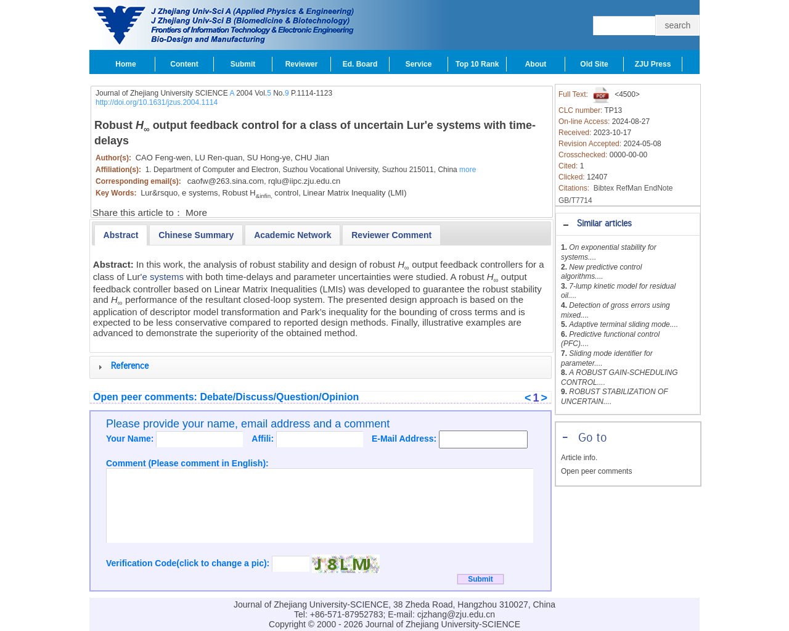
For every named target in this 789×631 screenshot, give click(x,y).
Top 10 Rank (477, 64)
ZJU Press (653, 64)
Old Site (594, 64)
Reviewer (301, 64)
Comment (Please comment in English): (187, 463)
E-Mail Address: (405, 438)
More (196, 212)
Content (184, 64)
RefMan (629, 188)
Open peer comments (596, 471)
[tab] (627, 224)
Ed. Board (360, 64)
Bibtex (604, 188)
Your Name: (131, 438)
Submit (243, 64)
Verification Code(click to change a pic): (189, 563)
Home (125, 64)
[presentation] (121, 235)
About (536, 64)
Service (419, 64)
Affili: (263, 438)
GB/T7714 (575, 200)
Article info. (579, 457)
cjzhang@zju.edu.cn (456, 614)
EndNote (658, 188)
